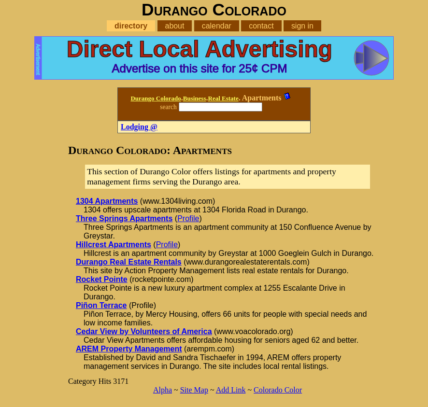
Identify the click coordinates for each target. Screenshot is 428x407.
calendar (216, 26)
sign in (302, 26)
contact (261, 26)
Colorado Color (278, 390)
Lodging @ (139, 127)
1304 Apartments (107, 201)
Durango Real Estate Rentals (129, 262)
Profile (188, 218)
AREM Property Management (129, 349)
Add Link (231, 390)
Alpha (162, 390)
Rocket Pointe (102, 279)
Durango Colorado (155, 98)
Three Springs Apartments (124, 218)
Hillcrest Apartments (113, 244)
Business (194, 98)
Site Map (194, 390)
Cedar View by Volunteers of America (144, 331)
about (175, 26)
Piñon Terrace (101, 305)
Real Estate (223, 98)
